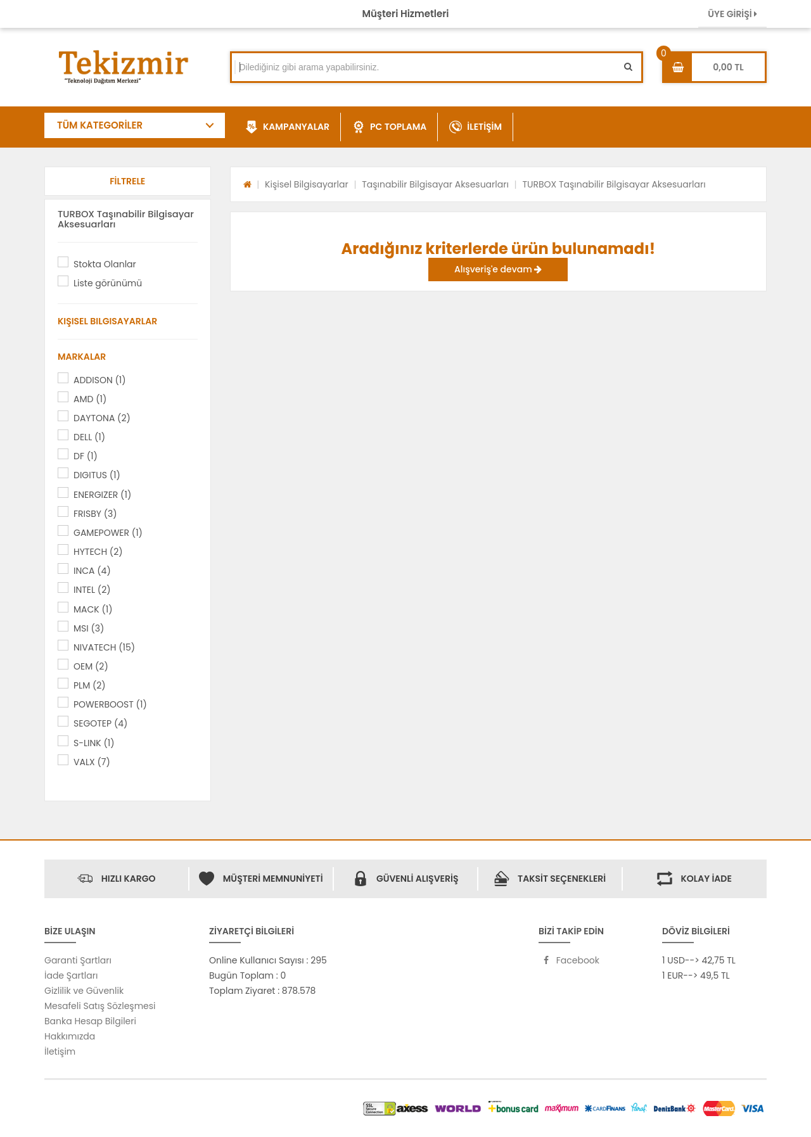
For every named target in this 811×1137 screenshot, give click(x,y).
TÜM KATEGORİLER (100, 125)
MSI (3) (88, 628)
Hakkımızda (69, 1036)
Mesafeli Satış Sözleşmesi (100, 1006)
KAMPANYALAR (287, 127)
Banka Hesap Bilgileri (90, 1021)
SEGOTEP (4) (100, 723)
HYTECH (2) (98, 551)
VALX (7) (91, 762)
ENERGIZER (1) (102, 494)
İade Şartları (71, 975)
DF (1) (85, 456)
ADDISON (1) (99, 380)
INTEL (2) (92, 589)
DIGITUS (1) (96, 475)
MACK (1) (93, 609)
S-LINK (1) (94, 743)
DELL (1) (89, 437)
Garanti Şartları (78, 960)
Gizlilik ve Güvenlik (84, 990)
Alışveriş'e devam (498, 269)
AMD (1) (89, 399)
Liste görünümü (107, 283)
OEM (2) (90, 666)
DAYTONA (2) (102, 418)
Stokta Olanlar (104, 264)
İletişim (59, 1051)
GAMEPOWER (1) (108, 532)
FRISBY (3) (95, 513)
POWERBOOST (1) (110, 704)
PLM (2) (89, 685)
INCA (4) (92, 570)
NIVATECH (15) (104, 647)
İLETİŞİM (475, 127)
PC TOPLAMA (389, 127)
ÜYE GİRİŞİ (732, 14)
